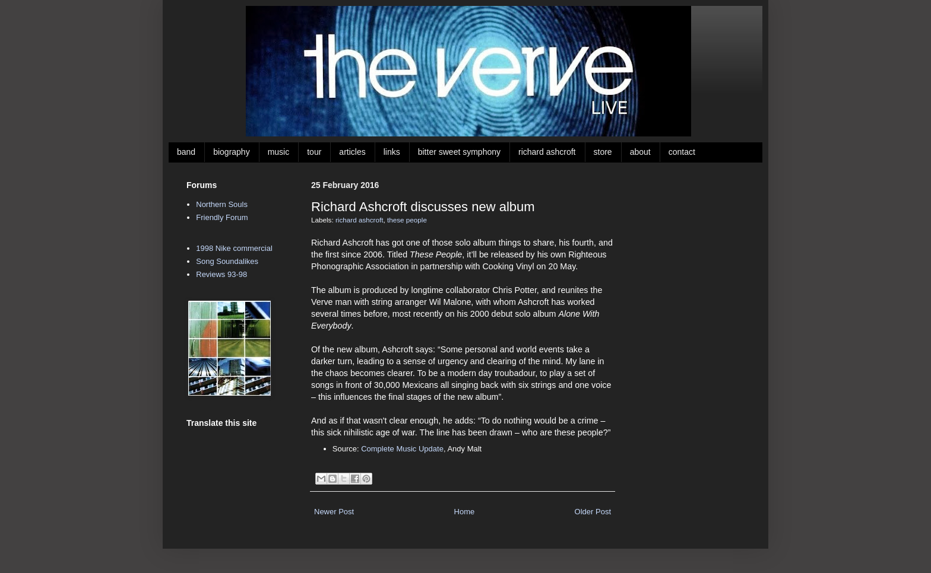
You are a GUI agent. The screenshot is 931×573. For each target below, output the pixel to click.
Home (464, 511)
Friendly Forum (222, 217)
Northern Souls (222, 204)
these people (407, 220)
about (640, 152)
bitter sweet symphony (459, 152)
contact (682, 152)
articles (352, 152)
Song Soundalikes (227, 261)
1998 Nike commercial (234, 248)
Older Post (593, 511)
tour (314, 152)
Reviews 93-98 (221, 274)
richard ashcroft (546, 152)
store (603, 152)
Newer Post (334, 511)
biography (231, 152)
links (392, 152)
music (279, 152)
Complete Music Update (402, 448)
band (186, 152)
